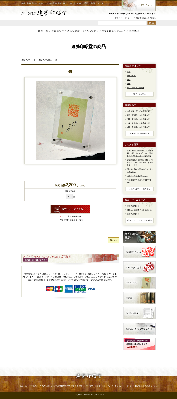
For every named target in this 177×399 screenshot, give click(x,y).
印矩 (128, 80)
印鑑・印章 (131, 76)
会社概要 (89, 386)
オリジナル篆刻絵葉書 (135, 88)
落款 (128, 72)
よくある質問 (56, 386)
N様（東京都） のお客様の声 (138, 123)
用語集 (97, 386)
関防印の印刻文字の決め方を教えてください (140, 170)
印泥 (128, 84)
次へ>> (113, 240)
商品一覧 (23, 386)
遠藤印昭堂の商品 (45, 60)
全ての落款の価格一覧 (71, 216)
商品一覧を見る (139, 94)
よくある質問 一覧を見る (139, 189)
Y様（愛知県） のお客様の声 (138, 127)
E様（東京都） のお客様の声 (138, 119)
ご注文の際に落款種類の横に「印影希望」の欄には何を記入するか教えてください (140, 162)
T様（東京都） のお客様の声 (138, 115)
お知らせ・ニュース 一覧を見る (139, 220)
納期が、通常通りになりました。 (140, 210)
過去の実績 (44, 386)
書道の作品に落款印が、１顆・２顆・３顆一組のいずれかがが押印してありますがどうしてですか (140, 153)
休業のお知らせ (133, 206)
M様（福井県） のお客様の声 (138, 111)
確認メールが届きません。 (137, 176)
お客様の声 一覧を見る (139, 134)
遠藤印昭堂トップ (28, 60)
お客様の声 (33, 386)
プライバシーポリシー (123, 18)
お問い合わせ (107, 386)
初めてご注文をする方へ (73, 386)
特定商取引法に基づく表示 (146, 18)
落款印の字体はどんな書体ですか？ (139, 181)
